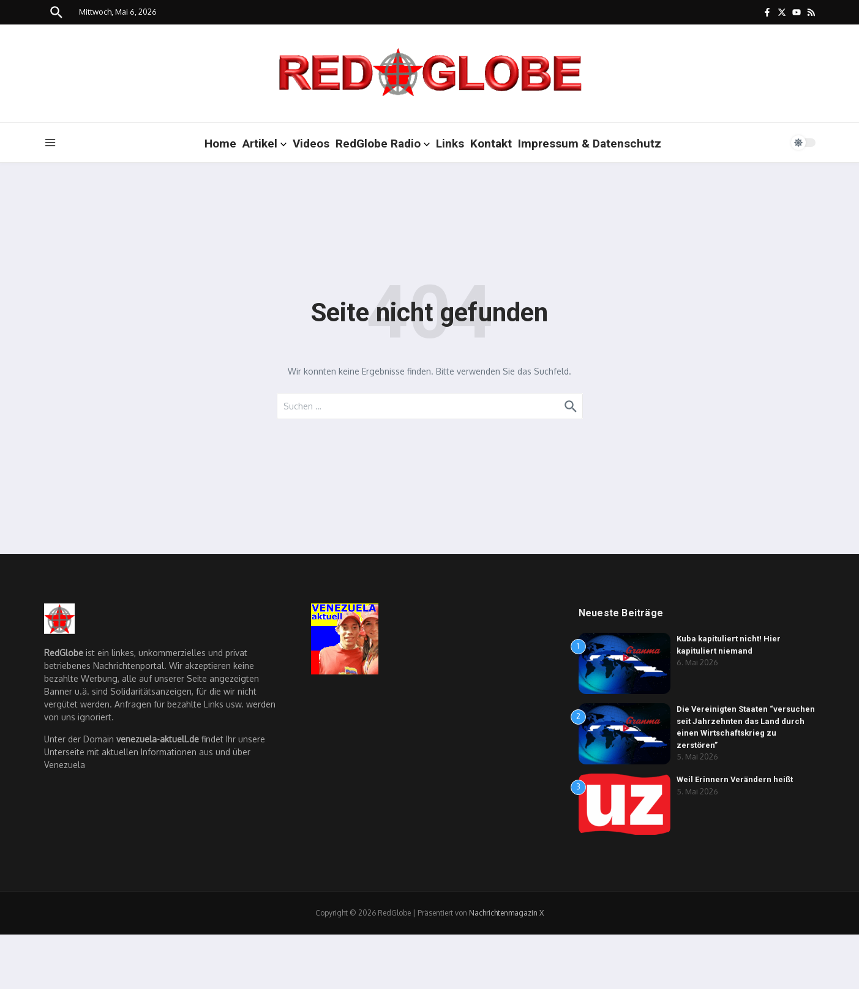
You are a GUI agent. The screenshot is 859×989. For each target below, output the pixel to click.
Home (220, 143)
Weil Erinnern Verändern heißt (735, 779)
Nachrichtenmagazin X (506, 912)
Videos (311, 143)
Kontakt (491, 143)
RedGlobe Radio (383, 143)
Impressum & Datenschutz (589, 143)
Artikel (264, 143)
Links (450, 143)
